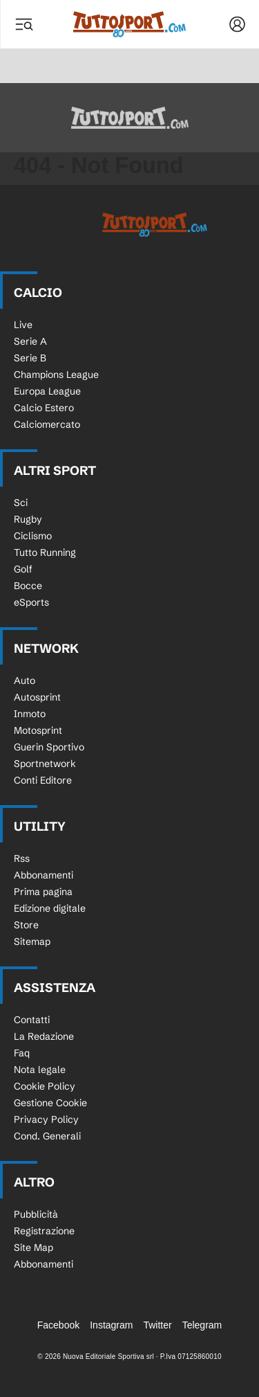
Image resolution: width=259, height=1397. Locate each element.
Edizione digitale (50, 908)
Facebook (58, 1325)
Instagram (111, 1325)
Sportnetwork (45, 763)
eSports (31, 602)
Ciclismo (33, 536)
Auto (24, 680)
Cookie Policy (44, 1086)
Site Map (33, 1247)
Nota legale (40, 1069)
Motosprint (38, 730)
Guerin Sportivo (49, 747)
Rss (22, 858)
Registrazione (44, 1231)
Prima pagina (43, 891)
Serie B (30, 358)
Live (23, 324)
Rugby (28, 519)
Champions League (56, 374)
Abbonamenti (43, 875)
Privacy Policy (46, 1119)
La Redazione (44, 1036)
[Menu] (23, 24)
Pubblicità (36, 1214)
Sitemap (32, 941)
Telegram (202, 1325)
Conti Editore (43, 780)
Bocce (28, 585)
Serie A (30, 341)
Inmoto (30, 713)
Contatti (32, 1019)
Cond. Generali (47, 1136)
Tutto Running (45, 552)
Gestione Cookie (50, 1103)
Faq (22, 1053)
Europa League (47, 391)
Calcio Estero (44, 408)
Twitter (157, 1325)
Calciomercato (47, 424)
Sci (21, 502)
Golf (23, 569)
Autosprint (37, 697)
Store (26, 925)
